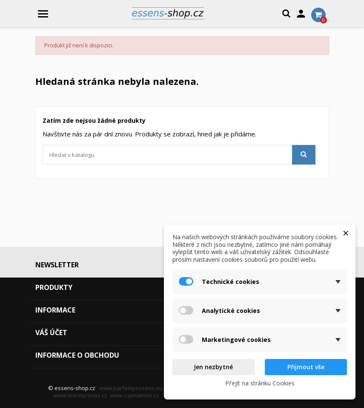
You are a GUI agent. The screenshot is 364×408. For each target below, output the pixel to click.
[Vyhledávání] (179, 155)
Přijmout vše (305, 367)
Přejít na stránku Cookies (260, 383)
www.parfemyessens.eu (131, 388)
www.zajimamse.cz (134, 395)
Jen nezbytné (213, 367)
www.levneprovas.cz (80, 395)
